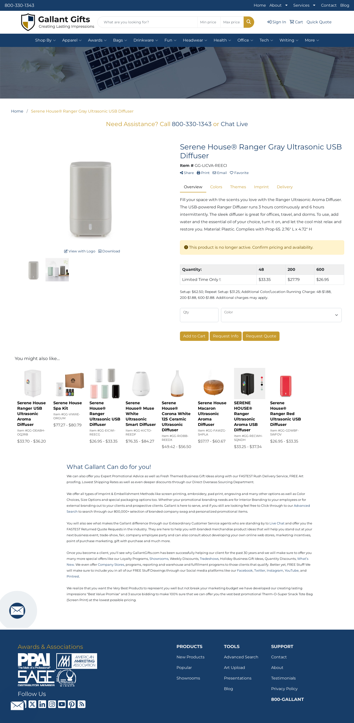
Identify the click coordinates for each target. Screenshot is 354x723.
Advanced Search (241, 657)
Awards (97, 40)
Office (245, 40)
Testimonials (283, 678)
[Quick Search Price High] (232, 22)
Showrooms (188, 678)
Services (301, 5)
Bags (120, 40)
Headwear (195, 40)
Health (222, 40)
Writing (289, 40)
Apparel (72, 40)
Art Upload (234, 667)
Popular (184, 667)
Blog (344, 5)
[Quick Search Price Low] (209, 22)
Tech (266, 40)
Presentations (237, 678)
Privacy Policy (284, 688)
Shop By (45, 40)
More (312, 40)
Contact (329, 5)
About (275, 5)
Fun (170, 40)
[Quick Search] (147, 22)
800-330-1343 (19, 5)
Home (260, 5)
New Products (191, 657)
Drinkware (145, 40)
